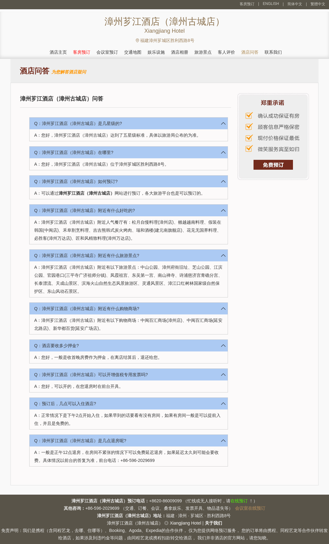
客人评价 (226, 52)
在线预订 (239, 500)
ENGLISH (271, 4)
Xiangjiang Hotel (185, 523)
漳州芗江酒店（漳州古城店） (87, 193)
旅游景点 (203, 52)
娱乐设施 (156, 52)
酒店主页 (58, 52)
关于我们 (213, 523)
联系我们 (273, 52)
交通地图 (132, 52)
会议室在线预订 (250, 508)
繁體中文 (318, 4)
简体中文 (294, 4)
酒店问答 (249, 52)
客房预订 (247, 4)
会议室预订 (107, 52)
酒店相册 (179, 52)
